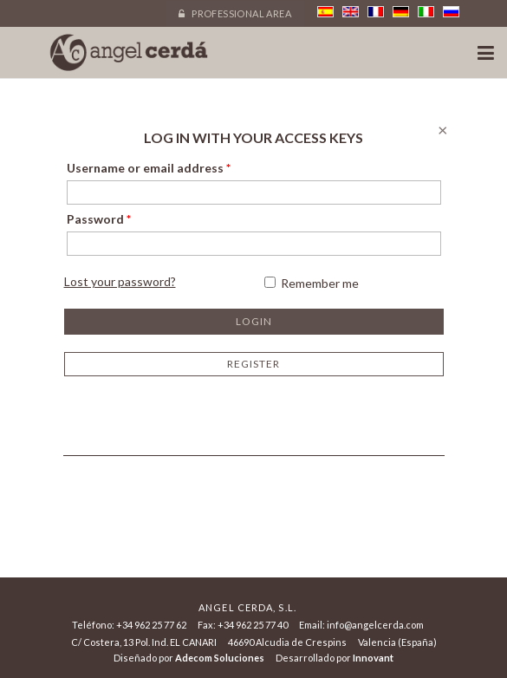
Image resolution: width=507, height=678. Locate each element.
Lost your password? (120, 281)
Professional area (235, 13)
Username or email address (149, 167)
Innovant (373, 657)
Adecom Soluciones (219, 657)
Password (99, 219)
